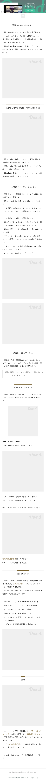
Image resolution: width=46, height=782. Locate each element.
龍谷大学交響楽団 (9, 559)
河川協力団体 (19, 584)
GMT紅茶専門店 (14, 744)
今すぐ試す (30, 10)
